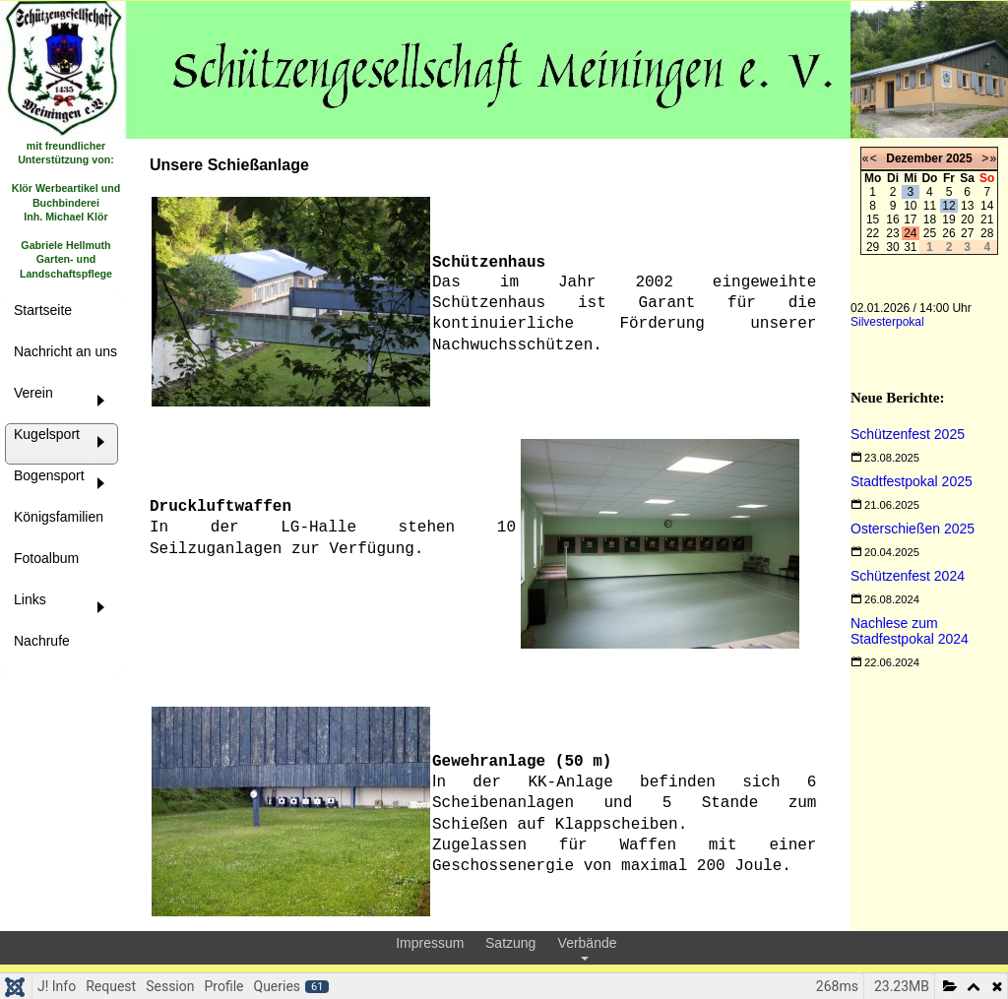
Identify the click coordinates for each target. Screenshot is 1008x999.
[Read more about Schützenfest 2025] (907, 434)
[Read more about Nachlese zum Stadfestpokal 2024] (909, 631)
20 (967, 219)
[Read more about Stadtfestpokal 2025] (911, 481)
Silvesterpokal (887, 322)
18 (929, 219)
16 (892, 219)
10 (910, 206)
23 (892, 233)
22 (872, 233)
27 (967, 233)
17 (910, 219)
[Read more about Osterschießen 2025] (912, 528)
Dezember (914, 158)
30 (892, 247)
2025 (959, 158)
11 (929, 206)
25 (929, 233)
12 (948, 206)
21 (986, 219)
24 (910, 233)
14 (986, 206)
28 (986, 233)
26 (948, 233)
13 (967, 206)
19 (948, 219)
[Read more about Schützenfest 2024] (907, 576)
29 (872, 247)
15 (872, 219)
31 (910, 247)
